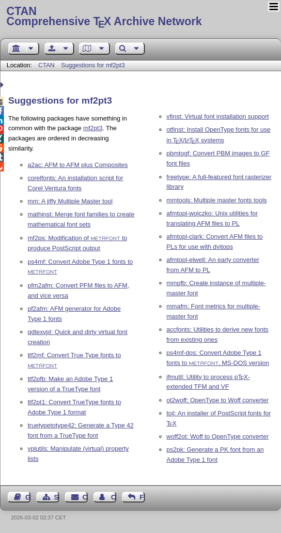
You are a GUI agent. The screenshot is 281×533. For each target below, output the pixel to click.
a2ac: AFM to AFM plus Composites (78, 164)
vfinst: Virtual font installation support (218, 116)
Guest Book (28, 497)
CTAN (46, 65)
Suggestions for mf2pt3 (93, 65)
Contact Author (113, 497)
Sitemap (56, 497)
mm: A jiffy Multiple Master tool (70, 201)
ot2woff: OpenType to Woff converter (218, 400)
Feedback (142, 497)
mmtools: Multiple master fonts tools (217, 200)
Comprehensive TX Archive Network (140, 17)
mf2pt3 (93, 128)
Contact (85, 497)
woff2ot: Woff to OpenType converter (218, 436)
